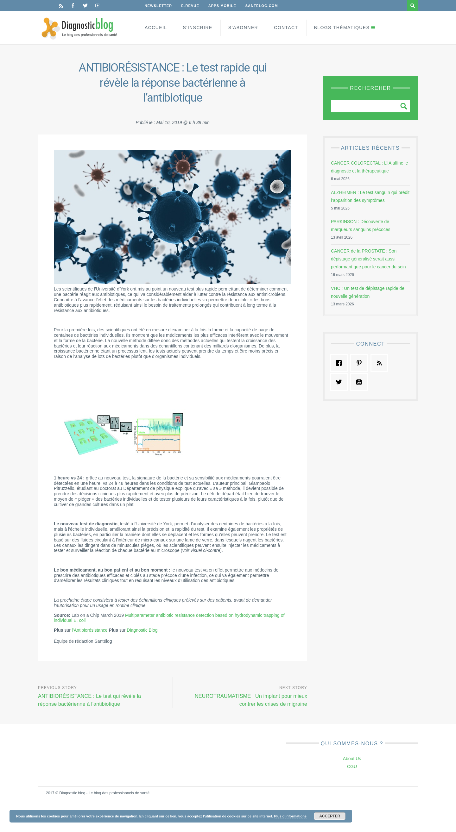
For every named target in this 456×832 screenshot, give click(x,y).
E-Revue (191, 6)
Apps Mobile (223, 6)
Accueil (156, 27)
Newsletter (158, 6)
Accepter (329, 816)
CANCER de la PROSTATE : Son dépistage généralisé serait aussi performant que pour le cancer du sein (368, 258)
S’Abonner (243, 27)
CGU (352, 766)
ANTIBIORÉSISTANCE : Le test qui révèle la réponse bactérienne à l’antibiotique (90, 700)
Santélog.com (262, 6)
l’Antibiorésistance (90, 630)
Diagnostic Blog (142, 630)
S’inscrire (197, 27)
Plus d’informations (290, 816)
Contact (286, 27)
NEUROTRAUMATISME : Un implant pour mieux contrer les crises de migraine (249, 700)
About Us (352, 758)
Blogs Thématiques (342, 27)
